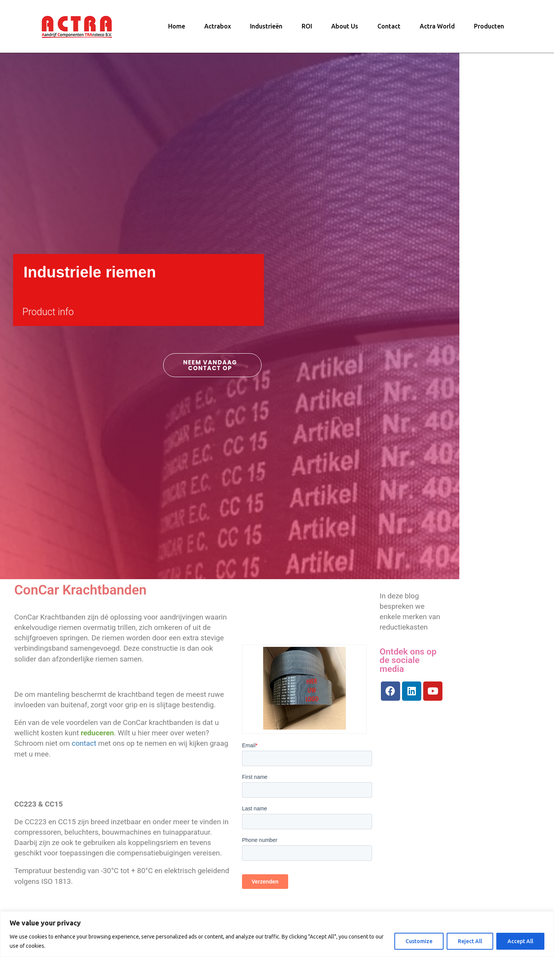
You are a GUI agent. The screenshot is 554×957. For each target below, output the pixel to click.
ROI (307, 28)
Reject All (470, 941)
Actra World (437, 28)
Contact (388, 28)
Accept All (520, 941)
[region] (277, 934)
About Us (344, 28)
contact (132, 748)
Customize (418, 941)
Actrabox (217, 28)
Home (176, 28)
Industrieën (266, 28)
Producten (489, 28)
